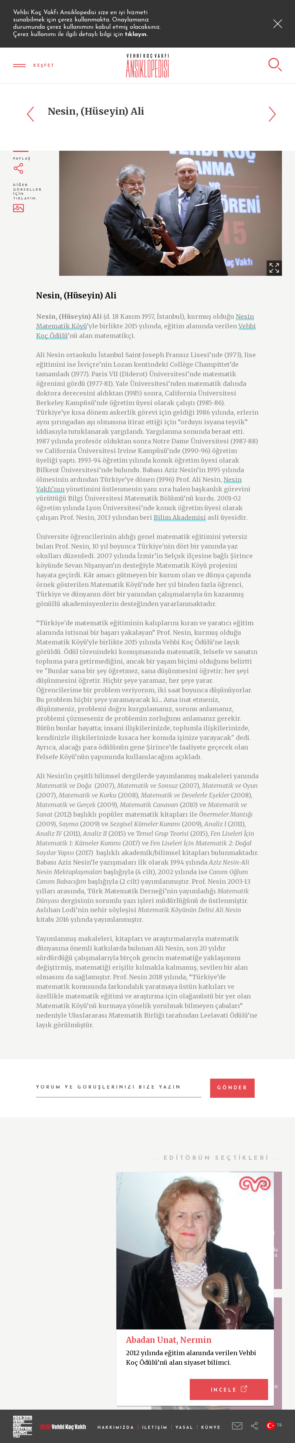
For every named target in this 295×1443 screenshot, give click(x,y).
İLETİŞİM (155, 1428)
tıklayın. (136, 34)
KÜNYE (211, 1428)
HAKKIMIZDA (116, 1428)
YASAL (185, 1428)
